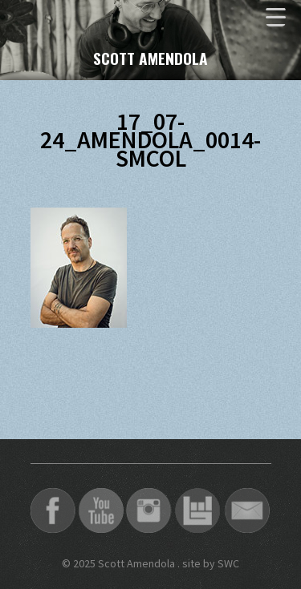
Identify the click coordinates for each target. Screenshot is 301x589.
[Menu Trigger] (276, 16)
